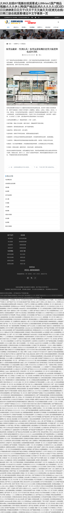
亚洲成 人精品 (17, 483)
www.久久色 (58, 457)
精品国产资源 (26, 284)
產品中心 (16, 27)
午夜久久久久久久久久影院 (28, 466)
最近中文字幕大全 (11, 336)
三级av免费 (49, 460)
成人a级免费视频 (54, 369)
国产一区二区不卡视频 (16, 317)
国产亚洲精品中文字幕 (38, 457)
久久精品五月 (17, 351)
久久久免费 (9, 340)
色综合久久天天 (52, 434)
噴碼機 (7, 210)
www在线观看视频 (37, 416)
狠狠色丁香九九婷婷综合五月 (11, 438)
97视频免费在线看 (6, 434)
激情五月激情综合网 (30, 405)
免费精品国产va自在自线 (30, 317)
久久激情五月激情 (41, 308)
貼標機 (7, 222)
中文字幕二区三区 (40, 501)
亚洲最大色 (19, 477)
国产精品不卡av (11, 284)
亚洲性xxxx (60, 284)
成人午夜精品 (36, 288)
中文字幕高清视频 (18, 444)
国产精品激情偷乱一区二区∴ (10, 343)
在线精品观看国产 (10, 295)
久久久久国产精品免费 (6, 388)
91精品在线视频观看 (58, 297)
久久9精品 (19, 358)
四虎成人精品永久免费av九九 (26, 373)
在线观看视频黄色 (19, 319)
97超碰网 (54, 503)
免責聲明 (10, 244)
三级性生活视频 (22, 321)
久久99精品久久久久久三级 (37, 460)
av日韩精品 (21, 405)
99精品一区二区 (25, 455)
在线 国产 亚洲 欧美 (26, 288)
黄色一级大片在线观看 (19, 325)
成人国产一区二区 (28, 468)
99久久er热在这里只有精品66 (11, 410)
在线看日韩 (25, 301)
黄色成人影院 (21, 457)
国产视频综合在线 (57, 386)
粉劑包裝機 (39, 238)
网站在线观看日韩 (59, 468)
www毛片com (9, 507)
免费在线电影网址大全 (44, 503)
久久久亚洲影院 (4, 427)
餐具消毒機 (8, 226)
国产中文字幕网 (39, 440)
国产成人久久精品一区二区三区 (12, 512)
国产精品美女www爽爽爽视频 (50, 306)
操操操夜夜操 (4, 299)
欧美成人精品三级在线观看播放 (32, 479)
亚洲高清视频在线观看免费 (12, 345)
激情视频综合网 (43, 451)
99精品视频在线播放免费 (46, 423)
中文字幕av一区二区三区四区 (49, 473)
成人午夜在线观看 (51, 501)
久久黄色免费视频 (59, 364)
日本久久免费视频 (18, 460)
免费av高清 (31, 384)
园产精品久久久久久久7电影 (26, 440)
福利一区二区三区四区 (8, 360)
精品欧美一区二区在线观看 (49, 505)
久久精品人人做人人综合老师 (9, 369)
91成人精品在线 (30, 336)
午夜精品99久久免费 (24, 427)
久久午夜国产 (13, 321)
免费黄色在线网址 (11, 429)
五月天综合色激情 (23, 401)
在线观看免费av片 (30, 356)
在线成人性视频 (29, 382)
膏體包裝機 (39, 248)
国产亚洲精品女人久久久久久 (16, 509)
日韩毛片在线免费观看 (19, 442)
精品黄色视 (3, 414)
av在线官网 (3, 455)
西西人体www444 (25, 464)
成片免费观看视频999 (56, 397)
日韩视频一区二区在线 (44, 509)
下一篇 (45, 167)
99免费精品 (23, 308)
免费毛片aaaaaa (39, 382)
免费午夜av (50, 332)
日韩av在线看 (47, 338)
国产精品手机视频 (49, 310)
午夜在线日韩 (6, 382)
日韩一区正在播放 (22, 293)
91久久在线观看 (44, 325)
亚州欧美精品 (43, 345)
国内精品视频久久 (34, 301)
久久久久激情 (8, 325)
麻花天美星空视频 (55, 421)
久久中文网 (44, 494)
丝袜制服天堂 (11, 414)
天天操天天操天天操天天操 (29, 386)
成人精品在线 (51, 455)
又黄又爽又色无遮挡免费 (55, 345)
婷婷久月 (43, 288)
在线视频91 (19, 473)
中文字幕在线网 (42, 408)
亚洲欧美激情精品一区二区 (23, 362)
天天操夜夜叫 (10, 505)
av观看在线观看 (36, 483)
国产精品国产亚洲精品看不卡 (37, 412)
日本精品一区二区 (15, 282)
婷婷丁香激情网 (7, 349)
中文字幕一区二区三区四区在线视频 (23, 462)
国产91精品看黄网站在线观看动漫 (22, 312)
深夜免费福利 (31, 295)
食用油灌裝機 (24, 238)
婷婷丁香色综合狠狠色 (18, 449)
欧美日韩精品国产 (58, 453)
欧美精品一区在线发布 (48, 351)
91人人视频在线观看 (36, 366)
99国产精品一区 (14, 453)
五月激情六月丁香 (42, 347)
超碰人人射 (24, 345)
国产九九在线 (31, 308)
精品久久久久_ (52, 284)
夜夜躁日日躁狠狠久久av (10, 405)
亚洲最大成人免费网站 (37, 286)
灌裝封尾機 (8, 214)
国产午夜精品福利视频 (43, 377)
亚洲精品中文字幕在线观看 (37, 364)
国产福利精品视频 (51, 323)
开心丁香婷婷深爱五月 (8, 362)
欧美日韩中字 (7, 397)
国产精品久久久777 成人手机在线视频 (50, 470)
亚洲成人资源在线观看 (13, 455)
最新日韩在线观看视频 (6, 301)
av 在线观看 (46, 314)
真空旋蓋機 (8, 195)
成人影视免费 (58, 427)
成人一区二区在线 (27, 358)
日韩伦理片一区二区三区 (27, 353)
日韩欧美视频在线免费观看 (14, 486)
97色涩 (2, 304)
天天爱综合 (59, 449)
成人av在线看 (58, 301)
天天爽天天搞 (48, 382)
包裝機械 (32, 28)
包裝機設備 (8, 179)
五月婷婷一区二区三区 (7, 366)
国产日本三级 (26, 366)
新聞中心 (39, 28)
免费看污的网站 (37, 390)
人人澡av (2, 505)
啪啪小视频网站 (57, 327)
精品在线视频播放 (42, 343)
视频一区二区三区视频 (41, 490)
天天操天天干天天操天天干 (40, 334)
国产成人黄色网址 (34, 488)
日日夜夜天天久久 (49, 427)
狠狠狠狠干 (33, 453)
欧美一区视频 (36, 473)
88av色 (32, 475)
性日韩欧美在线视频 (25, 327)
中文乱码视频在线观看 (41, 384)
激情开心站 (59, 451)
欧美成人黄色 (21, 369)
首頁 (8, 27)
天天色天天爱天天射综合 (30, 486)
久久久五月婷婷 (42, 449)
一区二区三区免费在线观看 (56, 431)
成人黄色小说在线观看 (15, 299)
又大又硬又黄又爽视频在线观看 (39, 304)
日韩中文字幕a (51, 449)
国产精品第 (50, 418)
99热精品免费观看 (57, 349)
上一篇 (20, 167)
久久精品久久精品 (56, 330)
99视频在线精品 (14, 403)
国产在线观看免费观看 (55, 494)
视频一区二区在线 (31, 369)
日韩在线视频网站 (5, 375)
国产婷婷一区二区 (45, 488)
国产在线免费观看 (24, 418)
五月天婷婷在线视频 (31, 509)
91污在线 (19, 284)
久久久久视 (40, 453)
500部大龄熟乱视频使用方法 (12, 416)
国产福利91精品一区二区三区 (19, 375)
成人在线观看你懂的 (5, 488)
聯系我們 (10, 248)
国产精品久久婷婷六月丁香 (41, 293)
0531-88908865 (32, 254)
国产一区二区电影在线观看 (42, 330)
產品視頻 (47, 27)
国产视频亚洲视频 (35, 492)
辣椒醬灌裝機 (24, 241)
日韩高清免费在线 (12, 334)
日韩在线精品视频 (46, 360)
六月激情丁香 (35, 327)
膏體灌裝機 (25, 248)
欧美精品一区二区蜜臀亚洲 (12, 304)
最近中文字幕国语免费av (45, 386)
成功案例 (10, 238)
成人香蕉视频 (18, 366)
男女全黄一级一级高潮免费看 (11, 308)
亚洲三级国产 (37, 429)
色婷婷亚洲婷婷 (29, 319)
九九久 (23, 392)
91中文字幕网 (10, 310)
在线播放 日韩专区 (21, 360)
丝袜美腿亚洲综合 (38, 310)
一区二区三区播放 (47, 390)
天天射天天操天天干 (47, 401)
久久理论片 (37, 468)
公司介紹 (55, 27)
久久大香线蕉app (26, 483)
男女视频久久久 (40, 295)
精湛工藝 (53, 248)
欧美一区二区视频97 (50, 440)
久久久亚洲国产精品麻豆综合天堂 (32, 505)
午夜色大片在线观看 (31, 449)
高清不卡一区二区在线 (50, 321)
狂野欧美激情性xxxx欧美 (47, 301)
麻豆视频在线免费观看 (6, 460)
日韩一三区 (51, 451)
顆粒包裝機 (39, 241)
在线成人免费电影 (5, 451)
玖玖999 (23, 282)
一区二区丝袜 (30, 325)
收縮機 (7, 191)
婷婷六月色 (45, 429)
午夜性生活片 (47, 366)
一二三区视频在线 (8, 319)
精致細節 (53, 244)
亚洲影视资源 (56, 308)
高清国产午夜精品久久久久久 (46, 340)
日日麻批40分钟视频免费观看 (14, 503)
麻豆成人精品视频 (12, 401)
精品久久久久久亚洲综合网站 (38, 455)
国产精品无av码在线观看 (23, 414)
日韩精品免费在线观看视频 (38, 362)
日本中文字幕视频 (36, 399)
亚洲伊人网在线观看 (41, 442)
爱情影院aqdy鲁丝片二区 (30, 503)
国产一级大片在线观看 (58, 366)
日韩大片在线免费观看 (47, 468)
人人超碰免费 (40, 356)
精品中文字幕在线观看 (11, 373)
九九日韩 (59, 503)
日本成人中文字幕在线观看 (42, 475)
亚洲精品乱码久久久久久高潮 (41, 312)
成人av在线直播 (49, 356)
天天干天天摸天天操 (23, 475)
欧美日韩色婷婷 (56, 496)
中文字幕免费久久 (39, 462)
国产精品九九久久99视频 (43, 477)
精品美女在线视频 (26, 438)
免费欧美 (2, 429)
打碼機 (7, 203)
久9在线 (40, 317)
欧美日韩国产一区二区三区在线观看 (31, 410)
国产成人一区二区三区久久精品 (12, 306)
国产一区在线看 (51, 362)
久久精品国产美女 (34, 436)
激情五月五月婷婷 (40, 512)
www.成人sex (29, 310)
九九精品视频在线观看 (35, 306)
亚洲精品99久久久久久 (29, 447)
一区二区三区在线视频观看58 (13, 431)
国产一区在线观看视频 (28, 496)
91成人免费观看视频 (43, 369)
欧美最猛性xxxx (50, 457)
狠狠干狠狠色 (18, 505)
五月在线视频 (31, 297)
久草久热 (2, 336)
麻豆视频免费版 (10, 473)
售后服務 (10, 241)
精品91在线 (58, 286)
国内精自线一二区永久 (46, 327)
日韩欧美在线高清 (17, 479)
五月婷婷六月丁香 (36, 438)
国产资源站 (53, 371)
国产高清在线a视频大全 (33, 360)
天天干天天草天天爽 (32, 332)
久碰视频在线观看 (26, 408)
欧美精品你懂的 (47, 291)
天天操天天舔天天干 (40, 319)
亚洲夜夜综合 (40, 321)
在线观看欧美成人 (55, 293)
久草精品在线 (26, 299)
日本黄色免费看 (47, 507)
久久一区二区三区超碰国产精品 (23, 390)
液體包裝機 (39, 244)
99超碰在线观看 (30, 442)
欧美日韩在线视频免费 (19, 388)
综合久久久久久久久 (8, 390)
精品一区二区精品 (10, 358)
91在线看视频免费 (52, 395)
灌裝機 (24, 27)
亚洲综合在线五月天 (16, 451)
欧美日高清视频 (16, 423)
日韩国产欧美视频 (17, 397)
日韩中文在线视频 (6, 494)
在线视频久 (15, 494)
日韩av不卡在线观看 (13, 291)
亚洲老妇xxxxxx (15, 288)
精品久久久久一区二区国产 (48, 388)
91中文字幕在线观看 (46, 464)
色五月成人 (28, 457)
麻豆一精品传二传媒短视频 (26, 501)
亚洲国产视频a (18, 507)
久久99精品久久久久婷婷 (42, 397)
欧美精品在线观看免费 (6, 351)
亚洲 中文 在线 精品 (21, 295)
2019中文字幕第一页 (34, 499)
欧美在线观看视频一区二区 (34, 291)
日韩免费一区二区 (40, 425)
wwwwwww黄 (8, 483)
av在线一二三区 (52, 384)
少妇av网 (26, 460)
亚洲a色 (2, 464)
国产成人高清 (55, 399)
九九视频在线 (8, 442)
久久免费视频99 (16, 496)
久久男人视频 (27, 399)
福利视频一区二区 (7, 462)
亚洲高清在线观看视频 (56, 377)
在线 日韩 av (57, 392)
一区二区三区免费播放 (36, 427)
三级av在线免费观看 (34, 401)
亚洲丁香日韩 (16, 466)
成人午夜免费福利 (51, 447)
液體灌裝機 (25, 244)
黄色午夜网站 (58, 462)
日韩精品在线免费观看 (36, 338)
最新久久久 (59, 299)
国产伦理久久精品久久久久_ (24, 470)
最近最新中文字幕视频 (40, 395)
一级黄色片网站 (52, 347)
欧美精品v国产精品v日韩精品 (20, 434)
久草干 (45, 434)
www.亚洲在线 (52, 408)
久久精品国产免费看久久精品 (54, 425)
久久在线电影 (29, 429)
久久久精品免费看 (15, 347)
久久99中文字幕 (6, 466)
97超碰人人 (34, 451)
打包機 (7, 206)
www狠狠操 (36, 358)
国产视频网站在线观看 (28, 512)
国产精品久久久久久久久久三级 (28, 343)
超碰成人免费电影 (27, 431)
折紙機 (7, 218)
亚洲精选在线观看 (19, 314)
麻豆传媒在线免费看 (10, 457)
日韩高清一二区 (44, 371)
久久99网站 (52, 325)
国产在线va (25, 306)
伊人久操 (7, 421)
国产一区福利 (12, 470)
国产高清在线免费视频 (6, 501)
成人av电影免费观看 (5, 379)
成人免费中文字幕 (35, 414)
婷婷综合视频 (54, 488)
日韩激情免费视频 (29, 444)
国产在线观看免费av (49, 416)
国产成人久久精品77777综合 (48, 436)
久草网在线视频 (4, 347)
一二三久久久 (52, 442)
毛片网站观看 (24, 412)
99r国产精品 (25, 423)
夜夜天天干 (11, 332)
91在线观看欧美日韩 (29, 507)
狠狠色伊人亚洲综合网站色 (42, 421)
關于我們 (10, 235)
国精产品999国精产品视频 (35, 375)
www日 (37, 325)
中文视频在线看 (40, 447)
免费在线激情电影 (19, 310)
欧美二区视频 (31, 321)
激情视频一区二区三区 (49, 299)
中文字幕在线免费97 (28, 397)
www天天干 (36, 470)
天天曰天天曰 (33, 347)
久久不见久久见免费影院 (42, 373)
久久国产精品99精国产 (12, 418)
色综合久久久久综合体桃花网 (26, 330)
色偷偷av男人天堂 (53, 444)
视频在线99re (42, 418)
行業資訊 (23, 43)
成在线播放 (34, 408)
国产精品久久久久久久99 (35, 351)
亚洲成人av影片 (35, 284)
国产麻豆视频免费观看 (32, 392)
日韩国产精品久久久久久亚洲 (54, 295)
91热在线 (6, 403)
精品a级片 (53, 483)
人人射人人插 (49, 364)
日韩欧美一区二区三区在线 (9, 440)
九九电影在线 (45, 410)
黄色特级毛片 (24, 488)
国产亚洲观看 (13, 427)
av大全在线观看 (35, 464)
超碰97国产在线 (21, 336)
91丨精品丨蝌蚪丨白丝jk (25, 334)
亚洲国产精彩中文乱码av (34, 388)
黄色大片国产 (60, 486)
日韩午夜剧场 (16, 488)
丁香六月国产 (46, 483)
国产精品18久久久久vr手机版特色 (22, 349)
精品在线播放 (17, 425)
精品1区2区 (16, 353)
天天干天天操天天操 (21, 490)
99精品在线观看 (21, 371)
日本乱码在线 (17, 301)
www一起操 (9, 353)
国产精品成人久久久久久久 (13, 392)
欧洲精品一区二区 (49, 286)
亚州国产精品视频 (10, 490)
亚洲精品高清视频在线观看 (43, 466)
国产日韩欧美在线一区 (9, 356)
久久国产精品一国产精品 (13, 408)
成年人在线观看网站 (56, 314)
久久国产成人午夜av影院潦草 (23, 323)
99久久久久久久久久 (36, 299)
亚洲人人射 (44, 284)
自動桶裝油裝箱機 (10, 183)
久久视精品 (14, 330)
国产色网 (24, 351)
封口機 (7, 199)
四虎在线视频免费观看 (50, 336)
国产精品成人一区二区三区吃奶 (54, 412)
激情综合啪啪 (27, 451)
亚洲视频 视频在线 (20, 332)
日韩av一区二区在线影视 (25, 379)
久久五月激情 (45, 492)
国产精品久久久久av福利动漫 (43, 297)
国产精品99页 (46, 399)
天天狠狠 (50, 405)
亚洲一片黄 (9, 444)
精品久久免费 (24, 347)
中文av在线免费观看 (49, 375)
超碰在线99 (16, 412)
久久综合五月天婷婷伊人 (18, 382)
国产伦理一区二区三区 (23, 338)
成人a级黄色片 (23, 403)
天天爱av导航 (57, 382)
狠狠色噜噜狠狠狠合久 (17, 377)
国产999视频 (47, 403)
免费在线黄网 (56, 507)
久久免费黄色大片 (7, 412)
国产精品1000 (21, 356)
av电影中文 (9, 425)
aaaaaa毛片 (22, 291)
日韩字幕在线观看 (53, 343)
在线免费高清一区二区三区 (42, 353)
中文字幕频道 (18, 468)
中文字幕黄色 (52, 490)
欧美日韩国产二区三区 (41, 444)
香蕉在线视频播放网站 (56, 373)
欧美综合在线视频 (17, 399)
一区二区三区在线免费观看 (19, 499)
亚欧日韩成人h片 (8, 364)
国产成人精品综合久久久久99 (48, 358)
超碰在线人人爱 (25, 304)
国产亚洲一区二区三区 (11, 475)
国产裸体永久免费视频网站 (40, 431)
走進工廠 (53, 235)
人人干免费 (50, 282)
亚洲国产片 (48, 349)
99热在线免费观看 (11, 371)
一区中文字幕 (48, 453)
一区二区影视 (58, 282)
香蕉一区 (14, 379)
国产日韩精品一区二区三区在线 (46, 486)
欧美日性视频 (54, 353)
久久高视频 (31, 490)
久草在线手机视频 (46, 479)
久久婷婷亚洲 (7, 423)
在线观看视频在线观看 (28, 425)
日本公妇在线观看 (7, 312)
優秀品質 (53, 241)
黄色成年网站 (45, 414)
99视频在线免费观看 (13, 492)
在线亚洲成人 (42, 282)
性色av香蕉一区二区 (32, 282)
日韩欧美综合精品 (13, 327)
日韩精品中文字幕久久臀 (56, 499)
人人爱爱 (30, 293)
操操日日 (49, 308)
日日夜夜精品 (21, 429)
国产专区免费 (36, 379)
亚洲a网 (27, 314)
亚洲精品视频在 (56, 466)
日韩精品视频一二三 (38, 349)
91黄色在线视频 (49, 462)
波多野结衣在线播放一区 (46, 392)
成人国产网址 (45, 379)
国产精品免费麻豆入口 (29, 477)
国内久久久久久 (46, 438)
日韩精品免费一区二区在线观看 (40, 481)
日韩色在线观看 (27, 473)
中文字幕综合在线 (24, 492)
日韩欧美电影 (34, 418)
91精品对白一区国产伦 (23, 286)
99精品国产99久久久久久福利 (51, 317)
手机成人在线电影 (21, 297)
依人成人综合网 (20, 481)
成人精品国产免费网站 (33, 371)
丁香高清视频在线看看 (16, 421)
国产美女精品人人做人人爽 (35, 403)
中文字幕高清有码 (10, 481)
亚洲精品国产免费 (5, 330)
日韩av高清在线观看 (36, 314)
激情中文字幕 (40, 336)
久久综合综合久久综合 (53, 288)
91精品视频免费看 (42, 405)
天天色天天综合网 (15, 395)
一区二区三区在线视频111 (57, 492)
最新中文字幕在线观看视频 (55, 334)
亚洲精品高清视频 (29, 421)
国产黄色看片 (44, 499)
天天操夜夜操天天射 (33, 345)
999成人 (15, 501)
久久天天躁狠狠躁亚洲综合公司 (19, 436)
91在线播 (49, 319)
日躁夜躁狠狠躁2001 (30, 377)
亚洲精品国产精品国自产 (36, 434)
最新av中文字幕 (9, 314)
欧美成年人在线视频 (55, 429)
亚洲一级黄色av (11, 293)
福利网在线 (38, 507)
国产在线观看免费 (55, 312)
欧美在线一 (4, 470)
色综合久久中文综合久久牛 (33, 494)
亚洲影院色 (22, 494)
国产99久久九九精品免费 (12, 464)
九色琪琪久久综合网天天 (39, 323)
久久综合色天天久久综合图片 (14, 447)
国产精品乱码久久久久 (9, 338)
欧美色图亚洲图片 (24, 453)
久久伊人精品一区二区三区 (21, 364)
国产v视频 (28, 481)
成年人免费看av (33, 423)
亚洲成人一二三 (10, 477)
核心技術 (53, 238)
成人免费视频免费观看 (27, 395)
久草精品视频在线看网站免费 (8, 286)
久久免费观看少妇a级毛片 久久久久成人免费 (25, 340)
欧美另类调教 (42, 332)
